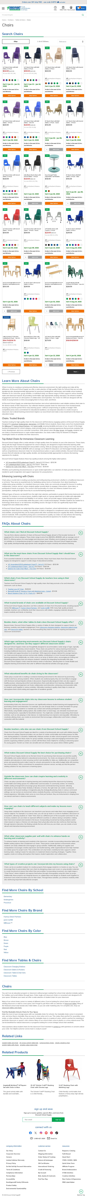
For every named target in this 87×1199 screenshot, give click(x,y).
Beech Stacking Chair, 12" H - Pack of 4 (21, 593)
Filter (16, 42)
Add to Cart (56, 149)
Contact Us (42, 1151)
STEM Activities (67, 1173)
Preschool (7, 903)
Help (55, 8)
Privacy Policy (11, 1163)
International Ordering (46, 1166)
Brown (6, 940)
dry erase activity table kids (28, 1043)
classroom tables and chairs (12, 1008)
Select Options (12, 95)
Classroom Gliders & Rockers (14, 970)
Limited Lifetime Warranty (15, 1160)
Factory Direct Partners (22, 426)
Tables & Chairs (20, 20)
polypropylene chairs (47, 1043)
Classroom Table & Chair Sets (15, 973)
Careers (9, 1157)
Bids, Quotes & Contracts (46, 1176)
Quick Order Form (68, 1163)
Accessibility (10, 1179)
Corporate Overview (13, 1154)
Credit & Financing (44, 1169)
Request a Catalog (68, 1151)
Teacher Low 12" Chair (16, 589)
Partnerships (10, 1176)
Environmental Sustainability (16, 1188)
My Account (42, 1173)
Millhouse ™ (9, 426)
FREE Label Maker (68, 1182)
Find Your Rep (43, 1179)
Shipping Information (45, 1154)
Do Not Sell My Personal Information (18, 1166)
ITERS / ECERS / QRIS (69, 1160)
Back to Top (81, 1193)
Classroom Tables (10, 976)
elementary (32, 424)
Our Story (9, 1151)
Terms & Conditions (13, 1169)
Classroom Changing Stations (14, 967)
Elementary (8, 896)
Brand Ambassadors (69, 1169)
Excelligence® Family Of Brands (17, 1182)
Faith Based (66, 1154)
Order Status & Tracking (46, 1157)
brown (62, 430)
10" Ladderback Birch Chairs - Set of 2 (19, 464)
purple (70, 430)
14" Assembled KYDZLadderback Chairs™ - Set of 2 (24, 462)
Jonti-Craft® (38, 426)
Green (6, 943)
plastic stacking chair (62, 1043)
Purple (6, 946)
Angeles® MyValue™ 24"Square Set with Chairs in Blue (14, 1086)
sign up (58, 1120)
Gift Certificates (43, 1163)
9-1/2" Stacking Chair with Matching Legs (68, 1086)
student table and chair (10, 1043)
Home (4, 20)
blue (57, 430)
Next (76, 371)
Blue (5, 937)
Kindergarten (8, 900)
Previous (11, 371)
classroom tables (17, 629)
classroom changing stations (50, 627)
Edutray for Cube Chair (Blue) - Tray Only (20, 467)
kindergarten (23, 424)
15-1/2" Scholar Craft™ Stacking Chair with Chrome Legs (42, 1086)
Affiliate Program (68, 1166)
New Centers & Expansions (71, 1179)
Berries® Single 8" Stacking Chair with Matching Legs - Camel (29, 591)
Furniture (10, 20)
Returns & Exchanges (45, 1160)
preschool (14, 424)
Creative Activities (68, 1176)
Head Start (66, 1157)
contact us (57, 1027)
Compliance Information (14, 1173)
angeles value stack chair (28, 1045)
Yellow (6, 952)
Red (5, 949)
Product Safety (11, 1185)
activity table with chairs (10, 1045)
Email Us (54, 1138)
